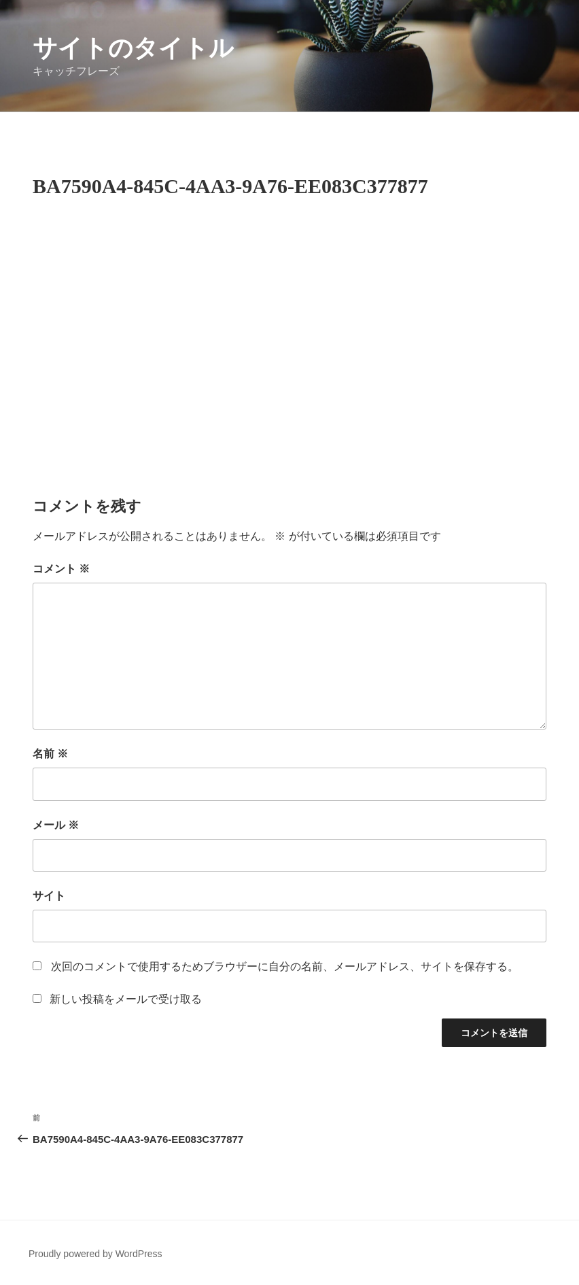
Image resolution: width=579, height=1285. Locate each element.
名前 (50, 753)
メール (56, 825)
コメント (61, 569)
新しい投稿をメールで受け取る (126, 999)
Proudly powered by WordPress (95, 1253)
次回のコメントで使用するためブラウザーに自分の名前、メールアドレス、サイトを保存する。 (285, 966)
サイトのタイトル (133, 48)
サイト (49, 896)
